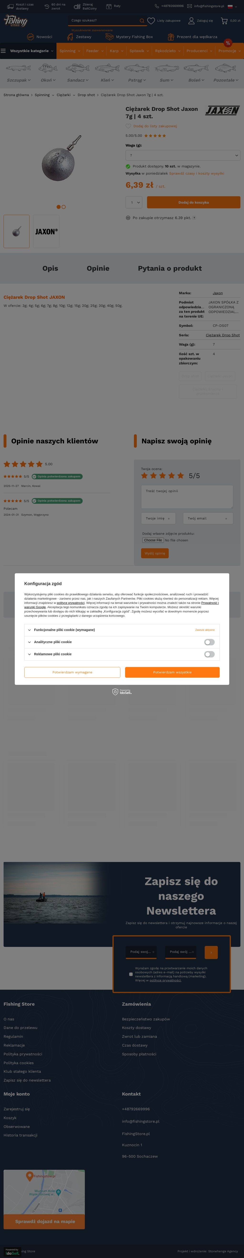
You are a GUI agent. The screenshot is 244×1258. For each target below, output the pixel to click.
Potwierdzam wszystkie (172, 672)
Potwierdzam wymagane (72, 672)
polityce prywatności (71, 603)
